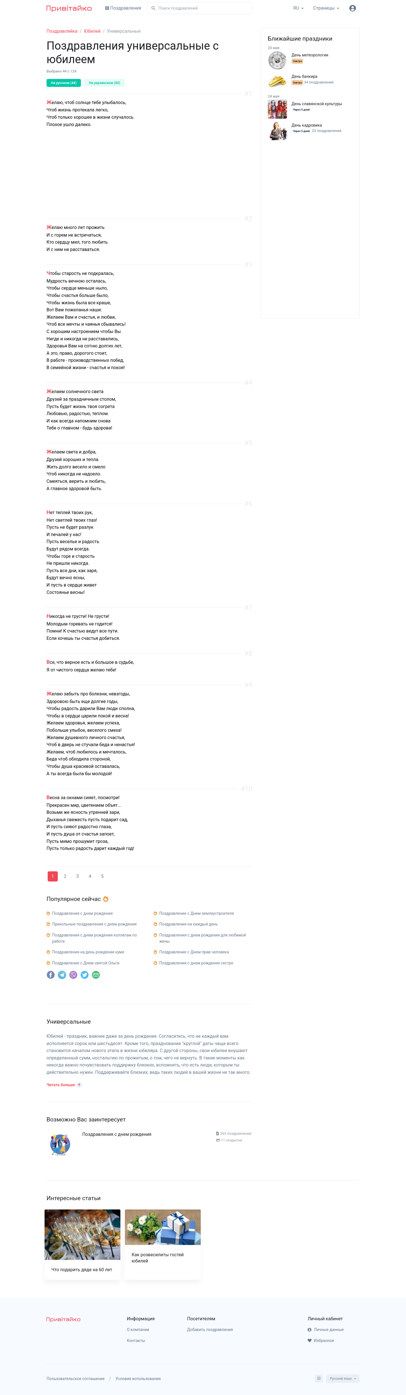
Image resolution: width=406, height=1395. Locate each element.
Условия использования (138, 1378)
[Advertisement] (149, 179)
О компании (138, 1329)
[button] (64, 1084)
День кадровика (307, 125)
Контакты (136, 1340)
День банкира (304, 76)
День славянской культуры (317, 104)
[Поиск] (200, 8)
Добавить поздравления (210, 1329)
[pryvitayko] (63, 1319)
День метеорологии (310, 55)
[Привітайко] (69, 8)
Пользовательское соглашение (76, 1378)
